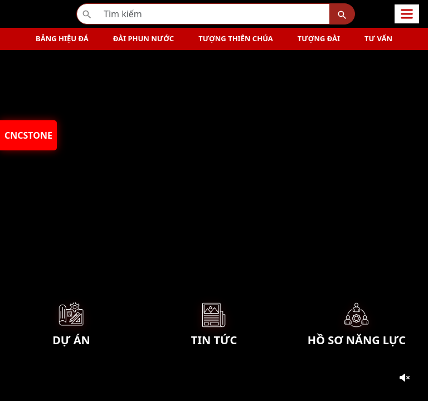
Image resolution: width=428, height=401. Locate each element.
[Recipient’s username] (203, 14)
